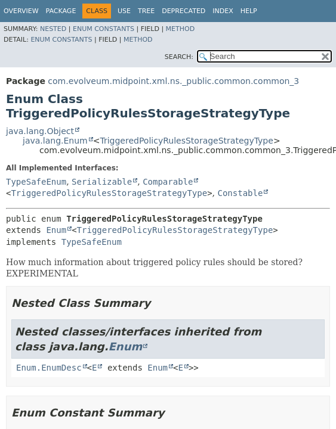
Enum (56, 230)
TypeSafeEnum (36, 181)
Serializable (102, 181)
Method (180, 29)
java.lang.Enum (55, 140)
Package (61, 11)
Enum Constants (103, 29)
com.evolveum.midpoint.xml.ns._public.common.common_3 (173, 81)
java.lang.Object (40, 131)
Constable (240, 193)
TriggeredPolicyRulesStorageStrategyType (186, 140)
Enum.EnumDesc (49, 367)
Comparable (168, 181)
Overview (21, 11)
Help (249, 11)
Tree (146, 11)
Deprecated (183, 11)
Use (124, 11)
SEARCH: (179, 57)
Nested (53, 29)
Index (222, 11)
